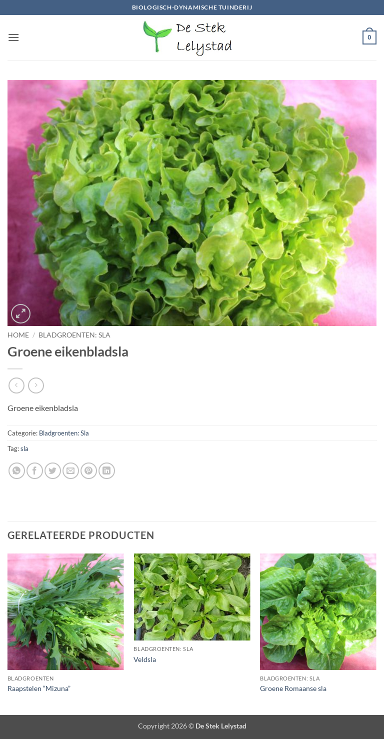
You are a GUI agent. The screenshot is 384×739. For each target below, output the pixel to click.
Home (18, 335)
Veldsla (145, 659)
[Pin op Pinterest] (88, 470)
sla (24, 448)
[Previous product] (36, 385)
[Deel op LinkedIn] (106, 470)
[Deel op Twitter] (52, 470)
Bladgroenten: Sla (74, 335)
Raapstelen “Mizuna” (39, 688)
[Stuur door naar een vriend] (70, 470)
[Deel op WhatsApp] (16, 470)
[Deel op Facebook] (34, 470)
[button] (14, 37)
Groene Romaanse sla (293, 688)
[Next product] (16, 385)
